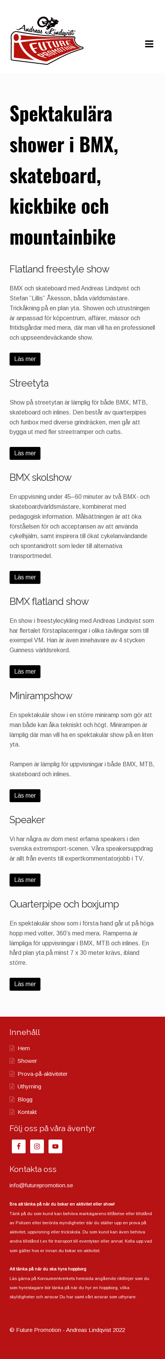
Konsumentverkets (56, 1278)
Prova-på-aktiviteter (43, 1073)
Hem (24, 1048)
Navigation (148, 44)
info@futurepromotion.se (41, 1185)
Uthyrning (29, 1086)
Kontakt (27, 1112)
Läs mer (25, 359)
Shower (27, 1061)
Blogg (25, 1099)
